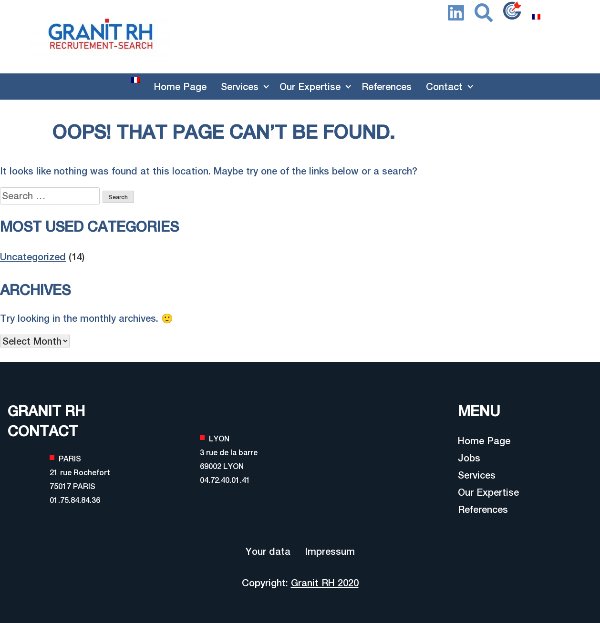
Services (240, 86)
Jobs (469, 457)
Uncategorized (33, 256)
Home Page (180, 86)
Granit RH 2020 (325, 582)
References (387, 86)
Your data (268, 551)
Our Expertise (310, 86)
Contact (444, 86)
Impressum (330, 551)
